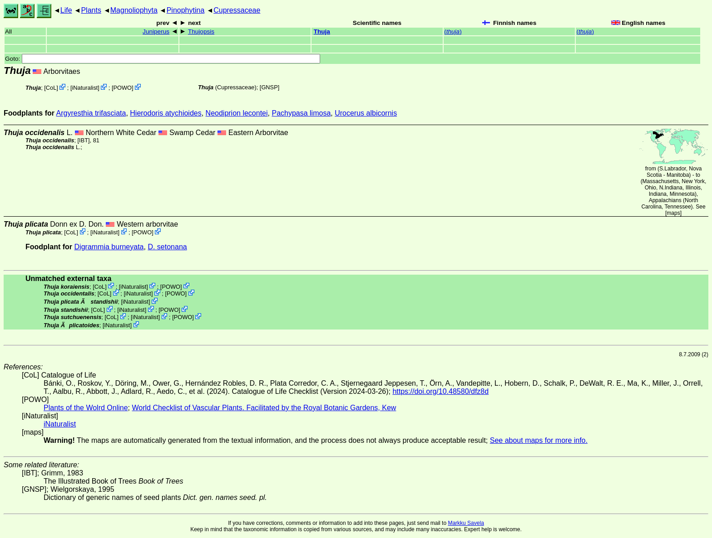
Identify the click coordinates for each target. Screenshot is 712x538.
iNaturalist (85, 87)
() (453, 31)
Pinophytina (186, 10)
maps (673, 213)
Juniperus (156, 31)
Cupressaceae (236, 10)
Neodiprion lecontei (237, 113)
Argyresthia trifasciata (91, 113)
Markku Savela (466, 523)
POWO (123, 87)
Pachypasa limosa (301, 113)
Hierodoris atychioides (165, 113)
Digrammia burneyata (109, 247)
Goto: (162, 58)
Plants (91, 10)
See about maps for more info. (539, 440)
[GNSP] (269, 87)
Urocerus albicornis (366, 113)
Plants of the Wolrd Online (86, 408)
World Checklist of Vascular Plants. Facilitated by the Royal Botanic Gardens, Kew (264, 408)
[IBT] (84, 140)
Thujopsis (201, 31)
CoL (51, 87)
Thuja (322, 31)
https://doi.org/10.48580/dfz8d (440, 391)
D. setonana (167, 247)
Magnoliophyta (134, 10)
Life (66, 10)
